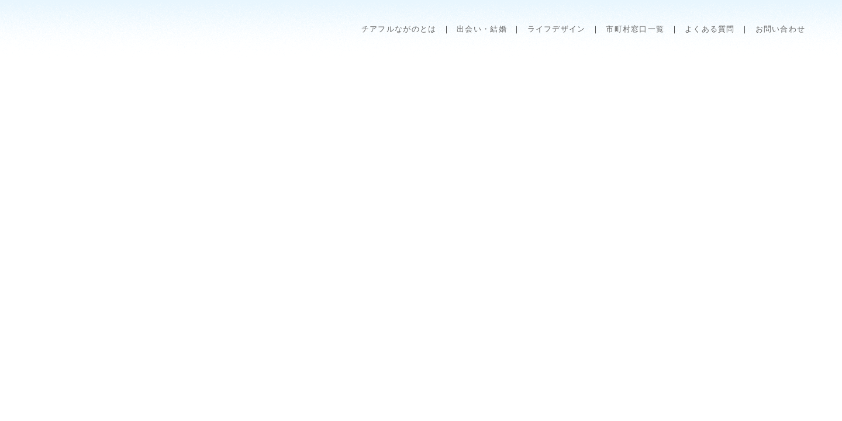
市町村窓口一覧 (635, 29)
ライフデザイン (556, 29)
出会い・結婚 (482, 29)
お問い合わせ (780, 29)
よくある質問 (710, 29)
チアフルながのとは (399, 29)
